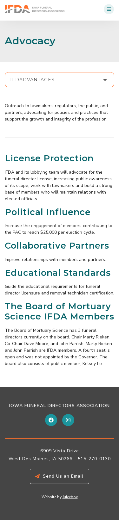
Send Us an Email (63, 476)
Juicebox (70, 496)
